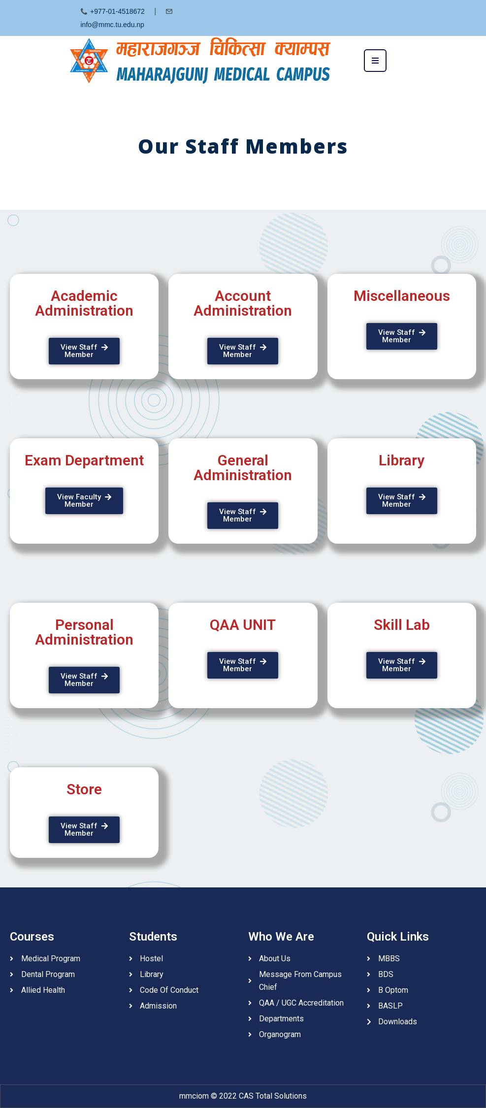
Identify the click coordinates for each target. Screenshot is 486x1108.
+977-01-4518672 (117, 11)
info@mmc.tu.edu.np (112, 25)
